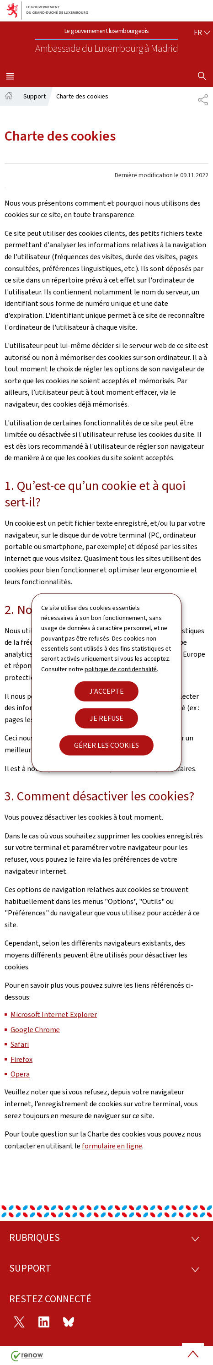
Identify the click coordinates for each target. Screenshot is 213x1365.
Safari (20, 1044)
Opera (20, 1074)
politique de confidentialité (121, 668)
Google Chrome (35, 1029)
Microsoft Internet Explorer (54, 1014)
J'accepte (106, 691)
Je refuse (106, 718)
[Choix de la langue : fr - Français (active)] (202, 33)
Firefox (21, 1059)
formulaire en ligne (112, 1146)
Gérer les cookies (106, 745)
